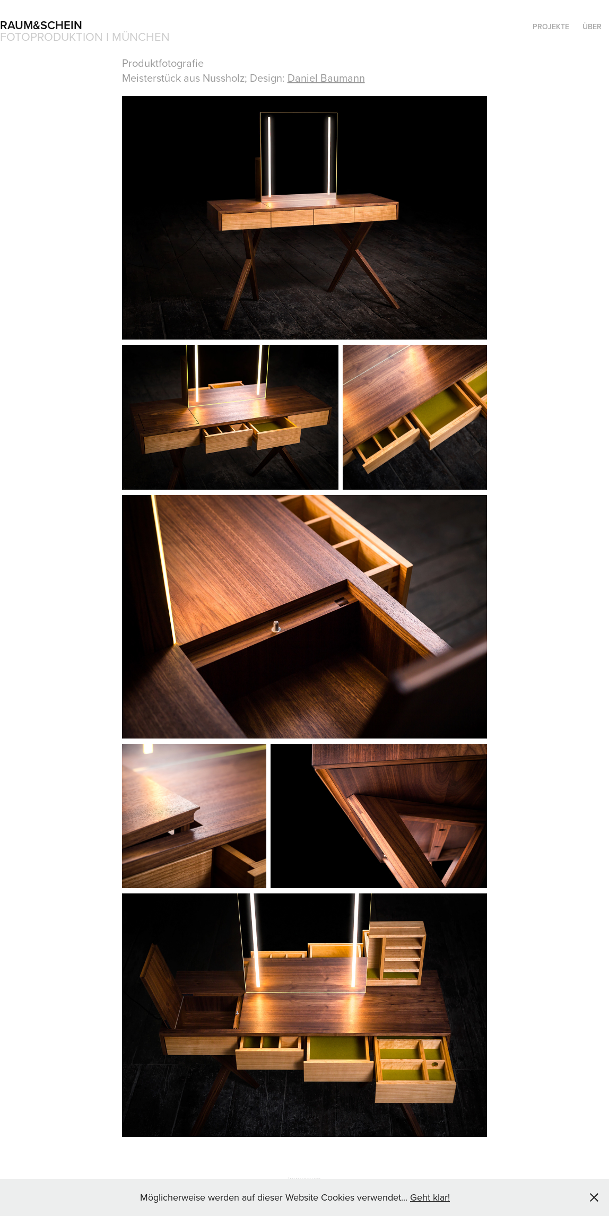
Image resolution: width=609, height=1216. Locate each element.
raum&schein (41, 24)
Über (592, 26)
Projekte (551, 26)
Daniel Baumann (326, 77)
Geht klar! (430, 1197)
